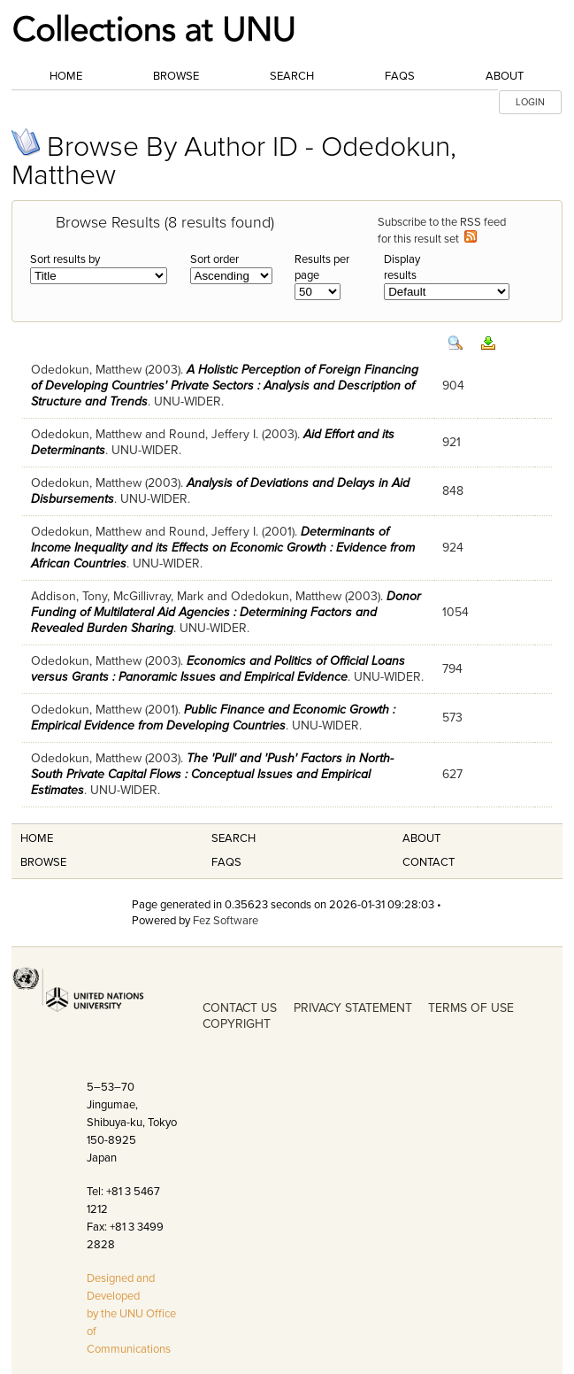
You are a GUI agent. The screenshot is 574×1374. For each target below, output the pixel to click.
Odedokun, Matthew (86, 369)
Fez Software (225, 921)
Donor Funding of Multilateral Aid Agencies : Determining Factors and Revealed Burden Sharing (226, 612)
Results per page (322, 267)
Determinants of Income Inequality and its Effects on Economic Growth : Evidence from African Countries (223, 547)
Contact (428, 862)
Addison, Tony (69, 596)
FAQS (226, 862)
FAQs (400, 76)
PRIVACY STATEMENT (353, 1007)
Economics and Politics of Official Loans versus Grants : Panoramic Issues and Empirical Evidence (218, 668)
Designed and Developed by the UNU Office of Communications (131, 1313)
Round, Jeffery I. (213, 434)
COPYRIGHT (237, 1023)
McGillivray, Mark (158, 596)
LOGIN (530, 102)
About (505, 76)
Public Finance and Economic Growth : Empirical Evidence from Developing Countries (213, 717)
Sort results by (65, 259)
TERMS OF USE (471, 1007)
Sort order (214, 259)
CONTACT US (240, 1007)
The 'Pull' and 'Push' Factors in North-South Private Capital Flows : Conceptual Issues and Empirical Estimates (212, 774)
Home (66, 76)
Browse (176, 76)
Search (292, 76)
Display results (402, 267)
